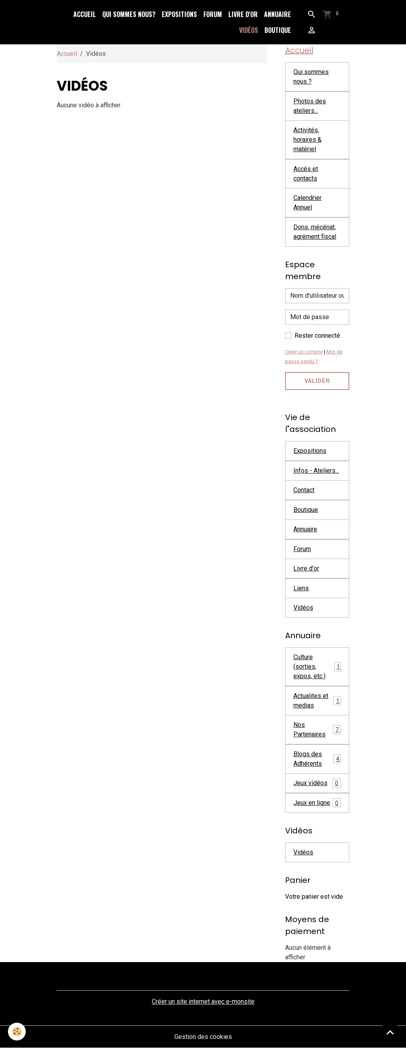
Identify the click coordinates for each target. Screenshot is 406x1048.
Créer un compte (304, 352)
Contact (303, 490)
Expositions (179, 14)
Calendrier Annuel (307, 202)
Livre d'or (243, 14)
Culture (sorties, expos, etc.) (317, 666)
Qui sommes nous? (128, 14)
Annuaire (277, 14)
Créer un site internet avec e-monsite (203, 1001)
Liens (301, 588)
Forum (212, 14)
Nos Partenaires (317, 729)
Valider (317, 381)
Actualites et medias (317, 700)
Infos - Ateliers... (316, 470)
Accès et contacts (305, 173)
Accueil (84, 14)
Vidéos (248, 30)
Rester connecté (317, 335)
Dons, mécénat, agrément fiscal (314, 231)
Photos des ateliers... (309, 105)
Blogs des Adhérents (317, 758)
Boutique (277, 30)
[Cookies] (17, 1031)
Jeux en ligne (317, 802)
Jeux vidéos (317, 783)
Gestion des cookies (203, 1036)
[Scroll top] (390, 1032)
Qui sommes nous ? (311, 76)
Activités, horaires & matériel (307, 139)
